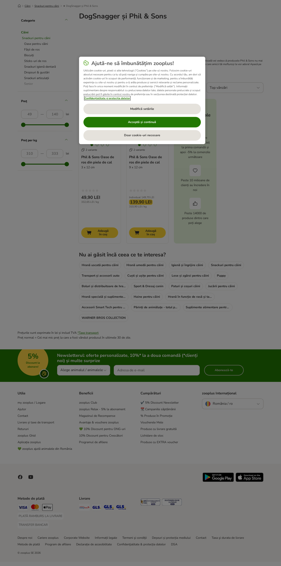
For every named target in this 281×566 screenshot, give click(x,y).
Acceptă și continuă (142, 122)
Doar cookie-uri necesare (142, 135)
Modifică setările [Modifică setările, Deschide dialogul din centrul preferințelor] (142, 109)
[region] (142, 100)
